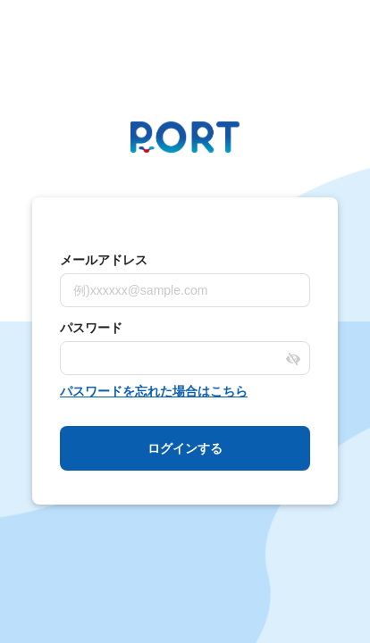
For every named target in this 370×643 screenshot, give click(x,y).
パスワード (91, 328)
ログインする (185, 448)
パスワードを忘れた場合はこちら (154, 391)
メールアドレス (103, 260)
